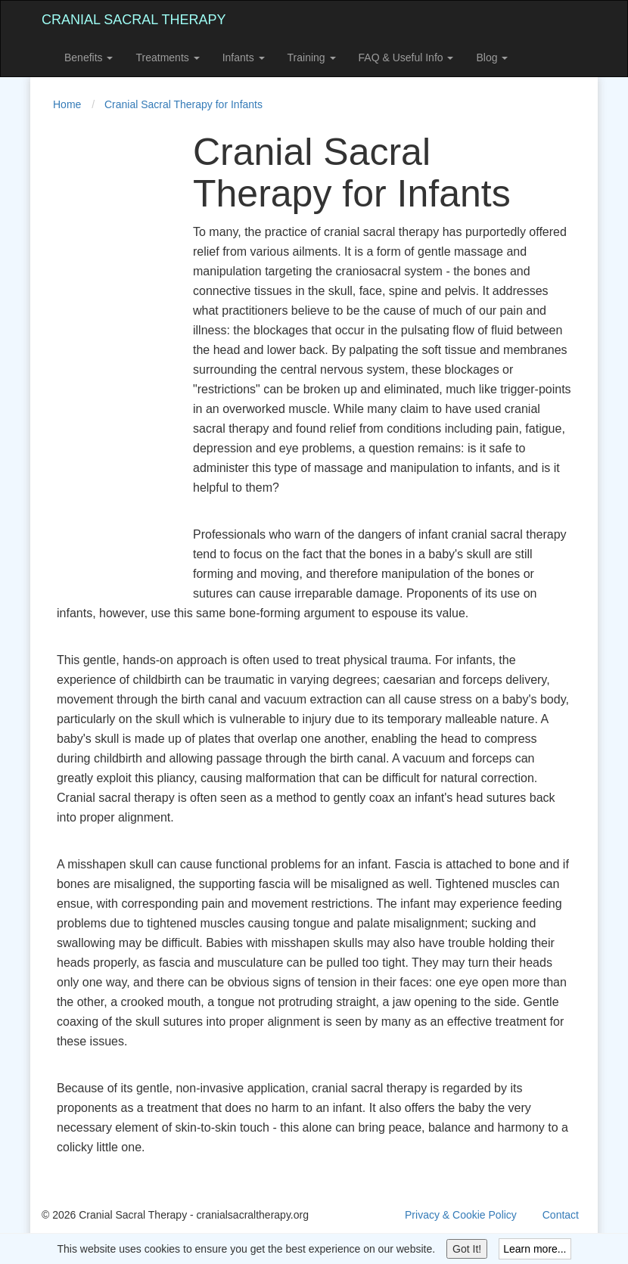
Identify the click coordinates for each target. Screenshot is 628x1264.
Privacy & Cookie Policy (461, 1215)
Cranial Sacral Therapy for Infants (183, 104)
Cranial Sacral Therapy (133, 19)
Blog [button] (492, 57)
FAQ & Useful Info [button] (406, 57)
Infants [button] (243, 57)
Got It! (466, 1249)
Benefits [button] (88, 57)
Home (67, 104)
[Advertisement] (102, 358)
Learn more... (534, 1249)
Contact (561, 1215)
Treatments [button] (167, 57)
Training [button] (312, 57)
